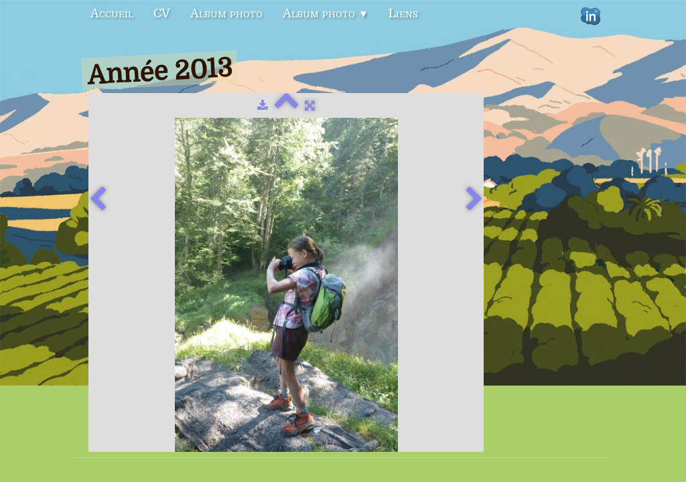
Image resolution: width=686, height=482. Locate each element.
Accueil (111, 13)
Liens (403, 13)
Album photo (226, 13)
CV (161, 13)
